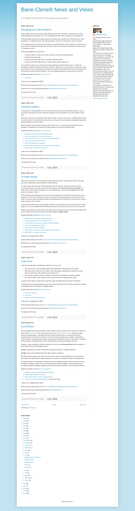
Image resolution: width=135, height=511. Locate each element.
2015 (24, 486)
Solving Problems (30, 106)
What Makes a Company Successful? (36, 148)
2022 (24, 426)
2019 (24, 433)
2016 (24, 483)
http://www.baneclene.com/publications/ (65, 386)
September (28, 448)
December (28, 440)
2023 (24, 423)
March (26, 475)
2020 (24, 431)
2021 (24, 428)
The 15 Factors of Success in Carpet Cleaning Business (42, 138)
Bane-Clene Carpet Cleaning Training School (38, 377)
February (27, 478)
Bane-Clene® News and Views (57, 10)
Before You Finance (31, 293)
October (27, 445)
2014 (24, 488)
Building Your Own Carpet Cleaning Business (38, 134)
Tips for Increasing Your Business (35, 143)
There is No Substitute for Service (35, 141)
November (28, 443)
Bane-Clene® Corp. (101, 34)
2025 (24, 418)
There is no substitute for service (35, 225)
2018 (24, 435)
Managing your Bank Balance (36, 29)
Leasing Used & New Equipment (35, 297)
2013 (24, 491)
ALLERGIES (27, 326)
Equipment (33, 333)
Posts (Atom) (32, 407)
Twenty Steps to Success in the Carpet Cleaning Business (42, 145)
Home (54, 404)
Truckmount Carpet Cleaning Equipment (37, 379)
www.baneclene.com (56, 390)
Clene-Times (46, 85)
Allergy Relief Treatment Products (35, 374)
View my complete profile (100, 98)
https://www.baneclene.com (58, 88)
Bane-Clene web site (44, 74)
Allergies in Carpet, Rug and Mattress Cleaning (39, 372)
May (26, 470)
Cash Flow (28, 78)
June (26, 455)
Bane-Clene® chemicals (63, 333)
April (26, 473)
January (27, 480)
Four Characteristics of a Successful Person (38, 136)
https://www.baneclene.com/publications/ (65, 85)
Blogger (71, 501)
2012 (24, 493)
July (26, 453)
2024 (24, 421)
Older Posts (82, 404)
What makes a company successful (35, 232)
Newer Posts (25, 404)
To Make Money (29, 176)
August (27, 450)
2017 (24, 438)
